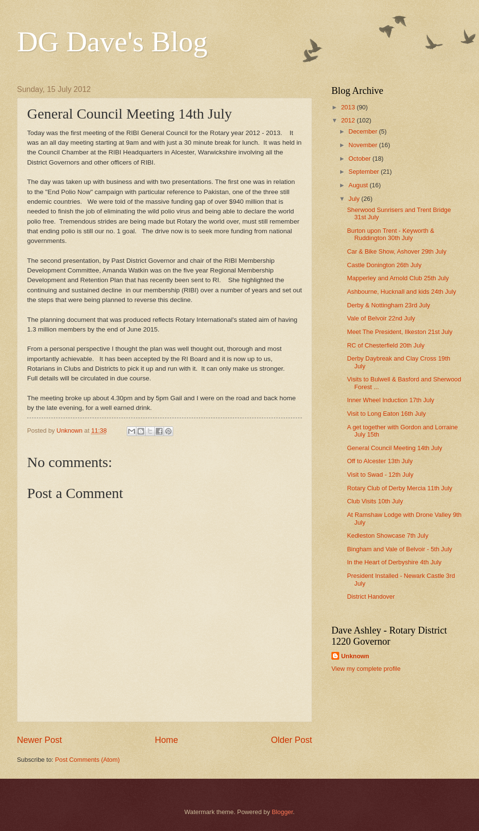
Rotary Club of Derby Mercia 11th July (399, 488)
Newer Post (39, 740)
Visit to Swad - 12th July (380, 474)
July (354, 198)
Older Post (291, 740)
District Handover (371, 596)
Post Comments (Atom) (87, 759)
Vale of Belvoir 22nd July (381, 318)
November (363, 145)
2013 (349, 107)
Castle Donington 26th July (384, 265)
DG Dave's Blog (112, 42)
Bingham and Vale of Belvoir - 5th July (399, 549)
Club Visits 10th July (375, 501)
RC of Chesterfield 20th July (385, 345)
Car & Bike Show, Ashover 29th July (396, 251)
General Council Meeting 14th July (394, 448)
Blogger (282, 812)
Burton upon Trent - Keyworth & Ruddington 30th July (390, 234)
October (360, 158)
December (363, 131)
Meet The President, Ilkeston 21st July (399, 331)
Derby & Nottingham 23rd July (388, 305)
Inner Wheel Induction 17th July (390, 400)
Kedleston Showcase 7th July (387, 535)
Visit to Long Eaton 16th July (386, 413)
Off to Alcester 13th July (380, 461)
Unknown (355, 656)
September (364, 171)
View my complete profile (366, 668)
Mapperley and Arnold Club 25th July (398, 278)
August (359, 185)
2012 (349, 120)
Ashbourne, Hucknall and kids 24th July (401, 291)
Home (166, 740)
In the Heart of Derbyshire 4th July (394, 562)
